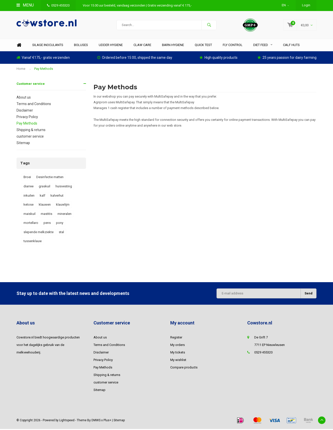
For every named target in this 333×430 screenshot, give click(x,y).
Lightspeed (66, 421)
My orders (177, 345)
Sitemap (23, 144)
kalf (42, 196)
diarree (29, 187)
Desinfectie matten (50, 178)
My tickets (177, 353)
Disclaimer (24, 111)
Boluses (81, 46)
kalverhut (57, 196)
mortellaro (31, 224)
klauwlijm (63, 205)
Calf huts (291, 46)
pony (59, 224)
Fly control (232, 46)
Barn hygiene (173, 46)
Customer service (30, 85)
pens (47, 224)
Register (176, 338)
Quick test (203, 46)
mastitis (46, 215)
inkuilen (29, 196)
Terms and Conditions (33, 105)
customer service (30, 137)
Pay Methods (43, 70)
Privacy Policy (27, 118)
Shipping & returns (31, 131)
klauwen (45, 205)
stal (61, 233)
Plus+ (107, 421)
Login (306, 5)
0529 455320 (58, 5)
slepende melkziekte (39, 233)
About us (23, 98)
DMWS (96, 421)
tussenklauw (33, 242)
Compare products (184, 368)
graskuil (44, 187)
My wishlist (178, 360)
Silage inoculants (47, 46)
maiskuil (30, 215)
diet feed (262, 46)
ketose (29, 205)
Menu (25, 5)
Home (19, 46)
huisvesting (64, 187)
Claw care (142, 46)
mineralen (65, 215)
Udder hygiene (111, 46)
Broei (27, 178)
